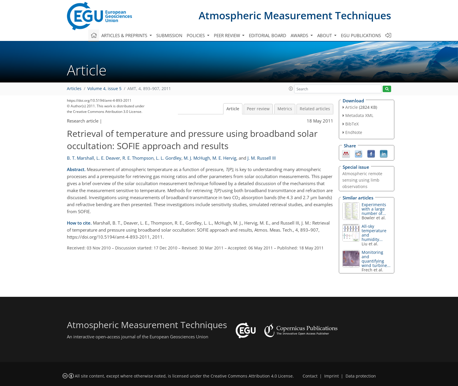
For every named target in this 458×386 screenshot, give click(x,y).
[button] (291, 88)
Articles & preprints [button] (124, 35)
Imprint (331, 376)
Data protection (361, 376)
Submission (169, 35)
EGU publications (361, 35)
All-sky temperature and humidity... (374, 232)
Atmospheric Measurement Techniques (295, 15)
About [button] (325, 35)
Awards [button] (300, 35)
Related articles (315, 108)
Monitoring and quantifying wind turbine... (376, 258)
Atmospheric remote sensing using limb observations (362, 180)
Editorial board (267, 35)
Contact (310, 376)
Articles (74, 88)
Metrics (284, 108)
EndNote (353, 132)
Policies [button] (196, 35)
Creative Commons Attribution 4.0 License (252, 376)
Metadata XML (359, 115)
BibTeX (352, 124)
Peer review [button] (227, 35)
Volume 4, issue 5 (104, 88)
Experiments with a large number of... (374, 209)
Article (232, 108)
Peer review (258, 108)
